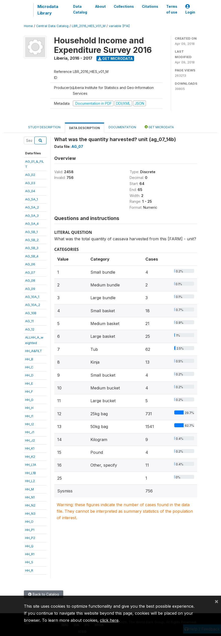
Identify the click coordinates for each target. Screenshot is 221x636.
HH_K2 (30, 457)
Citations (150, 7)
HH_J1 (29, 432)
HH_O (29, 521)
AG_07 (30, 272)
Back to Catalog (43, 594)
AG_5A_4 (32, 224)
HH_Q (29, 546)
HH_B (29, 359)
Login (190, 9)
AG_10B (30, 313)
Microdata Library (47, 10)
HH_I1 (29, 416)
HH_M (29, 489)
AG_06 (30, 264)
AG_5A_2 (32, 207)
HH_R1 (29, 554)
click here (109, 620)
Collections (124, 7)
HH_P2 (30, 538)
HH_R (29, 570)
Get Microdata (115, 58)
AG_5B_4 (31, 256)
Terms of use (171, 9)
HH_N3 (30, 513)
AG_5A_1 (31, 199)
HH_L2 (30, 481)
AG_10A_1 (32, 297)
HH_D (29, 375)
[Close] (216, 601)
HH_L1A (30, 465)
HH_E (29, 383)
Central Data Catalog (52, 26)
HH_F (29, 391)
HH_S (29, 562)
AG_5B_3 (31, 248)
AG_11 (29, 321)
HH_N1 (30, 497)
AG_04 (30, 191)
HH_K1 (29, 448)
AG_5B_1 (31, 232)
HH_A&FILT (33, 351)
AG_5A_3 (32, 216)
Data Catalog (80, 9)
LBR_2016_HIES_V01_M (88, 26)
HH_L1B (30, 473)
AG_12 (29, 329)
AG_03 (30, 183)
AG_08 (30, 280)
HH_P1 (29, 530)
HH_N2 (30, 505)
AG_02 (30, 175)
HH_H (29, 408)
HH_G (29, 400)
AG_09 (30, 289)
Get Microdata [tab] (159, 127)
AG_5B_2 (32, 240)
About (100, 7)
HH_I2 (29, 424)
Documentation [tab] (122, 127)
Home (28, 26)
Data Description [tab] (84, 128)
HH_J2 (30, 440)
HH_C (29, 367)
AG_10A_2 (32, 305)
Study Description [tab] (44, 127)
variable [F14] (119, 26)
